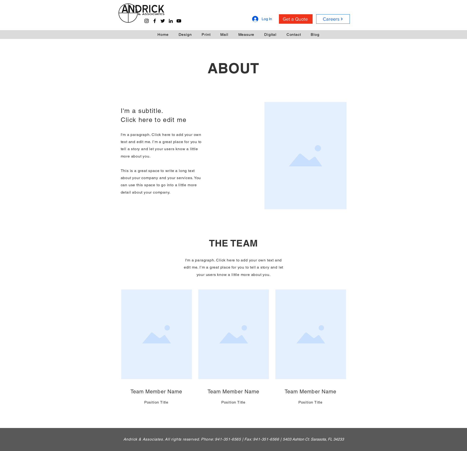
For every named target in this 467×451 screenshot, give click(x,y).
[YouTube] (179, 21)
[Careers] (333, 19)
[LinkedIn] (171, 21)
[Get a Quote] (296, 19)
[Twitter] (163, 21)
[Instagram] (146, 21)
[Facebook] (154, 21)
